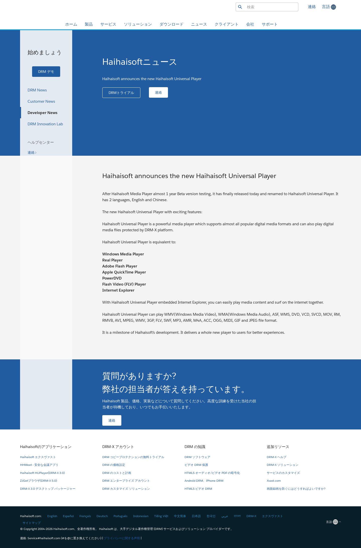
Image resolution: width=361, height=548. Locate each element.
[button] (46, 71)
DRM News (37, 90)
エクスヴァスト (272, 516)
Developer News (42, 112)
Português (120, 516)
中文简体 (180, 516)
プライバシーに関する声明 (122, 538)
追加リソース (278, 446)
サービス (108, 24)
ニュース (199, 24)
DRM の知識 (195, 446)
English (52, 516)
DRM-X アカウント (118, 446)
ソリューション (138, 24)
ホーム (71, 24)
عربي (224, 516)
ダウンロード (171, 24)
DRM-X (251, 516)
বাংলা (237, 516)
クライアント (227, 24)
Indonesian (140, 516)
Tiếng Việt (161, 516)
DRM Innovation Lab (45, 124)
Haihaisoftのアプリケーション (45, 446)
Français (85, 516)
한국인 (211, 516)
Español (68, 516)
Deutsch (102, 516)
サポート (270, 24)
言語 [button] (326, 6)
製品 (89, 24)
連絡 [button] (312, 6)
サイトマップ (32, 523)
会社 (250, 24)
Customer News (41, 101)
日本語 (196, 516)
